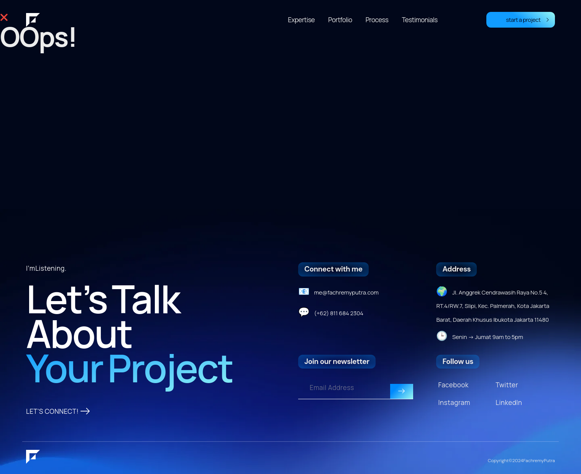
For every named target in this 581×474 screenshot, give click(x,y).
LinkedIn (509, 402)
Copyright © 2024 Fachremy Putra (521, 461)
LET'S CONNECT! (58, 411)
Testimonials (419, 19)
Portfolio (340, 19)
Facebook (453, 384)
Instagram (454, 402)
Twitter (507, 384)
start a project (527, 20)
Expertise (301, 19)
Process (377, 19)
